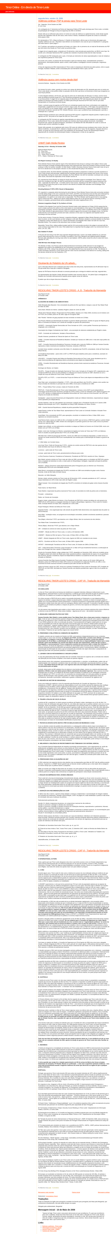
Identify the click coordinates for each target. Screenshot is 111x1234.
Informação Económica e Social (51, 1227)
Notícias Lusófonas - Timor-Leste (52, 1226)
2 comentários (55, 74)
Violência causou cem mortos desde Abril (58, 79)
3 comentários (55, 1187)
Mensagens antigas (104, 1192)
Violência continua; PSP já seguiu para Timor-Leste (62, 20)
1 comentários (55, 845)
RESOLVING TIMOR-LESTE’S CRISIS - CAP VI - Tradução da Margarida (73, 850)
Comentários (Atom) (52, 1196)
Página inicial (76, 1192)
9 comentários (55, 285)
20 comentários (55, 575)
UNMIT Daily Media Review (51, 143)
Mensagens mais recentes (46, 1192)
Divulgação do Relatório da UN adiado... (57, 263)
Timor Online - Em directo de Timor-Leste (27, 7)
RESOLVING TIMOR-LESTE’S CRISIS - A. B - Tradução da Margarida (72, 290)
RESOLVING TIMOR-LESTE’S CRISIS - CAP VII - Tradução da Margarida (74, 580)
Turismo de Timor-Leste (49, 1231)
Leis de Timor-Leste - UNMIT (51, 1229)
